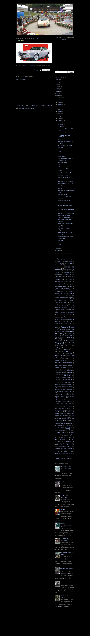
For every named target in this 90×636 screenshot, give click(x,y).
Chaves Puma (69, 288)
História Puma (59, 355)
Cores (72, 293)
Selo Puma (69, 444)
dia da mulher (64, 304)
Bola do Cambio (64, 274)
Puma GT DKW (66, 420)
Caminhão (58, 279)
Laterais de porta (68, 363)
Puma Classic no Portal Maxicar (65, 172)
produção (69, 408)
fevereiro (60, 120)
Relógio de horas (66, 437)
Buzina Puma (71, 276)
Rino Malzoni (65, 443)
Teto (71, 453)
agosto (60, 107)
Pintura (65, 399)
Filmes (58, 331)
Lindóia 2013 (65, 367)
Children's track (58, 289)
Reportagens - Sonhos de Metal (65, 213)
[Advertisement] (29, 92)
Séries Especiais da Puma (60, 446)
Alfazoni (56, 263)
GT (73, 339)
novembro (60, 100)
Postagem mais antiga (46, 105)
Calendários (60, 277)
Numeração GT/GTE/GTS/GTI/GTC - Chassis (66, 525)
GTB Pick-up (71, 342)
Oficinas (56, 389)
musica (62, 384)
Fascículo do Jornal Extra (63, 154)
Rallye (65, 435)
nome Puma (57, 386)
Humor (58, 357)
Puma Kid (65, 422)
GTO (59, 351)
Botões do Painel (60, 276)
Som (56, 450)
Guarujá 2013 (58, 353)
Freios (71, 335)
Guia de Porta (69, 353)
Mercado (57, 377)
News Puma (69, 384)
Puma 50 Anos (68, 411)
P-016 (66, 391)
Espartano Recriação (60, 316)
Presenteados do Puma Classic (65, 183)
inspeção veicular (66, 357)
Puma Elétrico (66, 418)
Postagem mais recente (22, 105)
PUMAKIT (57, 428)
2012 (57, 91)
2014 (57, 86)
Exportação (57, 325)
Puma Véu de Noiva (70, 425)
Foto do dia (60, 234)
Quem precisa (63, 434)
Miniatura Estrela (67, 379)
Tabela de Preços (62, 451)
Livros (63, 369)
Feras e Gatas (67, 327)
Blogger (64, 39)
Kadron (70, 360)
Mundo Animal (67, 382)
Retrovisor (57, 443)
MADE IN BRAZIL (61, 372)
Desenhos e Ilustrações (63, 298)
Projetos (56, 410)
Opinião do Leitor (59, 391)
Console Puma (64, 293)
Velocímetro (66, 456)
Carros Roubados (58, 284)
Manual (56, 374)
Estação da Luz (64, 317)
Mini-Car (70, 377)
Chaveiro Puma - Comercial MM (65, 181)
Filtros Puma (65, 331)
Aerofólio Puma (68, 261)
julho (59, 109)
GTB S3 (56, 345)
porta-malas (63, 406)
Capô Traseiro (58, 281)
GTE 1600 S (67, 348)
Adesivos (59, 261)
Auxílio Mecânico (58, 272)
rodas (72, 443)
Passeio (62, 396)
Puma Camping (63, 415)
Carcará (71, 281)
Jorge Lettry (64, 360)
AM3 (70, 263)
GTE (56, 348)
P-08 (70, 393)
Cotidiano (71, 295)
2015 (57, 84)
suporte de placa (70, 450)
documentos (65, 307)
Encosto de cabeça (61, 310)
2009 (57, 248)
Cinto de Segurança (69, 289)
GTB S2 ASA (68, 344)
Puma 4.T (70, 410)
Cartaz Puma (67, 284)
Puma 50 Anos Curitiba (60, 413)
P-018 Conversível (62, 393)
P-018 (72, 391)
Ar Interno (67, 269)
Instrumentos (57, 358)
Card (56, 283)
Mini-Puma (57, 379)
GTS (66, 352)
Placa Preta (62, 401)
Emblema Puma (70, 309)
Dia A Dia (59, 188)
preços (70, 406)
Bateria (56, 274)
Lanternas (57, 362)
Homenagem (71, 355)
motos (56, 382)
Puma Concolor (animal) (62, 417)
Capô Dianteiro (68, 279)
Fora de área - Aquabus (63, 133)
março (59, 118)
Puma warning (60, 427)
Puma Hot (57, 422)
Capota (65, 281)
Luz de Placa (63, 370)
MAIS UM (69, 372)
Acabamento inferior (62, 258)
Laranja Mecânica (58, 363)
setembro (60, 104)
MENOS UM (67, 376)
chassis (70, 286)
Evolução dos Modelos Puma (61, 323)
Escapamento (71, 312)
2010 (57, 95)
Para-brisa (67, 394)
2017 (57, 79)
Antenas (56, 267)
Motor (70, 381)
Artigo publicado (66, 271)
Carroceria (60, 283)
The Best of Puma (67, 455)
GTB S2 (59, 344)
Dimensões (69, 305)
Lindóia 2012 (58, 367)
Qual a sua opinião (69, 430)
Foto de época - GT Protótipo (64, 232)
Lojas (57, 370)
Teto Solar (57, 455)
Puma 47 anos (58, 411)
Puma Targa (61, 425)
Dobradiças (57, 307)
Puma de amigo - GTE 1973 (64, 203)
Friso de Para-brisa (59, 337)
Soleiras (70, 448)
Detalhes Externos (62, 300)
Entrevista (63, 312)
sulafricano (62, 450)
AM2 (66, 263)
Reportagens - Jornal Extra (64, 175)
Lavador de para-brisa (60, 365)
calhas (69, 277)
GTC (69, 345)
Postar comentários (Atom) (27, 108)
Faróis (65, 325)
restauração (68, 441)
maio (59, 113)
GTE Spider (64, 349)
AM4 (56, 265)
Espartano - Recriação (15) (66, 582)
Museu (56, 384)
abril (59, 116)
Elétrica (62, 309)
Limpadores (69, 365)
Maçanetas (71, 370)
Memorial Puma (58, 375)
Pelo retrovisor (60, 398)
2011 (57, 93)
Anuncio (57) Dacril (62, 194)
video (62, 458)
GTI (73, 349)
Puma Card (71, 415)
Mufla (61, 382)
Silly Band (63, 448)
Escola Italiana (60, 314)
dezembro (60, 97)
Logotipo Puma (70, 369)
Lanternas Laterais (67, 362)
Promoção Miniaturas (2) (63, 200)
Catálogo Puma (62, 286)
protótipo (62, 410)
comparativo (60, 291)
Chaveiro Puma (59, 288)
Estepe (72, 317)
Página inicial (34, 105)
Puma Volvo (60, 139)
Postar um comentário (21, 79)
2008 (57, 250)
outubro (60, 102)
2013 (57, 89)
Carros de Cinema (69, 283)
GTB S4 (63, 345)
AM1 (61, 263)
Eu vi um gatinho (61, 319)
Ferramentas (62, 329)
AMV (61, 265)
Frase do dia (65, 335)
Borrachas (72, 274)
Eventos (65, 321)
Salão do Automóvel (61, 444)
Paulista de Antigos (70, 396)
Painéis (60, 394)
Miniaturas (57, 381)
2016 (57, 82)
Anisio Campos (68, 264)
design (72, 299)
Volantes (68, 458)
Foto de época (61, 156)
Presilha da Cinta (59, 408)
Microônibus (63, 377)
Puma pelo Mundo (62, 423)
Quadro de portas (59, 430)
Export (71, 323)
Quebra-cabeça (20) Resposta (65, 223)
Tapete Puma (65, 453)
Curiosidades (64, 297)
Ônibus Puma (69, 389)
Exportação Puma (62, 162)
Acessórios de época (69, 259)
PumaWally (66, 429)
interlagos (70, 358)
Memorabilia (69, 374)
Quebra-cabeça (61, 432)
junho (59, 111)
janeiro (60, 123)
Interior (63, 358)
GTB (62, 342)
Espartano (68, 314)
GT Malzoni (61, 340)
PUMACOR (62, 509)
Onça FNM (62, 389)
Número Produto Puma (67, 387)
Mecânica (62, 374)
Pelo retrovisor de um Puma (64, 145)
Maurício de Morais (29, 65)
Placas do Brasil (63, 403)
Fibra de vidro (71, 329)
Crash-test (57, 297)
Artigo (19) (60, 225)
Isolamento (57, 360)
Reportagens (60, 439)
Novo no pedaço (65, 386)
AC (55, 258)
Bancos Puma (67, 272)
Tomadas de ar (58, 456)
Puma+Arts (60, 147)
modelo (64, 381)
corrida (60, 295)
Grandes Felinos (66, 338)
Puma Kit (72, 422)
